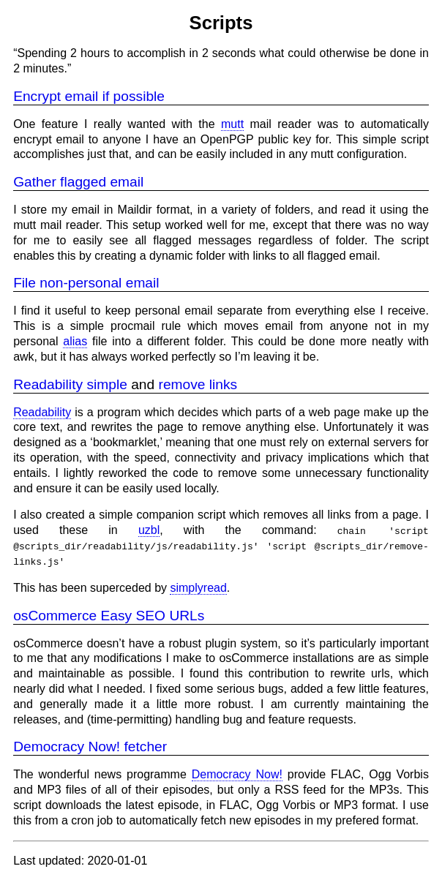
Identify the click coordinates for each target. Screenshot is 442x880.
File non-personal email (86, 282)
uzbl (149, 530)
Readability (42, 412)
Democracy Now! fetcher (90, 746)
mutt (232, 124)
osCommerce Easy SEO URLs (108, 615)
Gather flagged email (78, 181)
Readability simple (70, 384)
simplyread (198, 588)
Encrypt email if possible (89, 96)
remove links (198, 384)
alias (75, 341)
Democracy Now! (237, 774)
